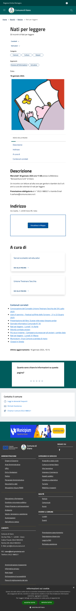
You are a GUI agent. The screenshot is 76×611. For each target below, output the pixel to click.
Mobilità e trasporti (49, 487)
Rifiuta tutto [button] (47, 602)
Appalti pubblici (47, 476)
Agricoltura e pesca (12, 521)
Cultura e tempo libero (50, 464)
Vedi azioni (16, 46)
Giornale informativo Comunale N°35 (25, 323)
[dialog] (38, 598)
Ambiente (8, 510)
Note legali (9, 572)
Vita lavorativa (47, 468)
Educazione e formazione (14, 498)
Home (5, 19)
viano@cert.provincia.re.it (14, 551)
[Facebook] (59, 450)
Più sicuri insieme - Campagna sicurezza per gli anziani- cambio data (38, 332)
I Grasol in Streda (17, 341)
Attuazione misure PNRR (14, 487)
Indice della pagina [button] (20, 138)
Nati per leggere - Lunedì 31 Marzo (24, 335)
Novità (12, 19)
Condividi (15, 41)
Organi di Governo (11, 460)
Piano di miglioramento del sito (16, 580)
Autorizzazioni (10, 518)
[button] (38, 607)
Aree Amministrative (12, 464)
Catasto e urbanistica (50, 480)
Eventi (44, 520)
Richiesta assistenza (49, 544)
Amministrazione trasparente (15, 564)
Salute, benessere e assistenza (16, 514)
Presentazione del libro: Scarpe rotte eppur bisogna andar (33, 320)
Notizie (20, 19)
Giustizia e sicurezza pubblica (15, 502)
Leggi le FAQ (46, 540)
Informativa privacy (12, 568)
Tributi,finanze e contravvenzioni (17, 506)
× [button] (73, 587)
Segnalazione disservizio (51, 536)
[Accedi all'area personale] (67, 3)
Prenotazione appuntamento (52, 532)
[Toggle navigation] (4, 10)
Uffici (7, 468)
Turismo (45, 484)
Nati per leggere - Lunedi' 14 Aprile (24, 326)
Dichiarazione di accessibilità (15, 576)
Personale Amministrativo (14, 480)
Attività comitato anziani (20, 329)
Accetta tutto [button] (29, 602)
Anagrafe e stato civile (50, 460)
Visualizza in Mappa (38, 225)
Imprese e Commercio (50, 472)
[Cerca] (71, 10)
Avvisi (44, 506)
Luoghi (44, 516)
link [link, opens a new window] (59, 598)
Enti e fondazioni (11, 472)
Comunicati (46, 502)
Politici (7, 476)
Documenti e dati (11, 484)
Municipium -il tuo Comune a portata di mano (28, 338)
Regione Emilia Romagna (12, 3)
